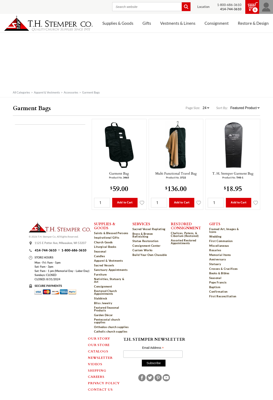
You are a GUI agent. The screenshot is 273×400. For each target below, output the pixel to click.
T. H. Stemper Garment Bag (232, 173)
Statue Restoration (145, 240)
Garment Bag (119, 173)
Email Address (153, 348)
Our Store (99, 344)
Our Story (99, 338)
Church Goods (103, 242)
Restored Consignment (186, 225)
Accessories (71, 92)
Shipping (97, 370)
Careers (96, 376)
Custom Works (142, 250)
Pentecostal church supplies (107, 321)
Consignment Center (146, 245)
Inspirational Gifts (106, 237)
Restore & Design (253, 23)
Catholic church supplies (111, 331)
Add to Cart (124, 202)
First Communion (221, 240)
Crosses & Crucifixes (223, 268)
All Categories (21, 92)
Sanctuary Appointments (111, 269)
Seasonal (100, 251)
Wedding (215, 236)
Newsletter (100, 357)
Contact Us (100, 389)
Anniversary (217, 259)
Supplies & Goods (117, 23)
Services (141, 223)
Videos (95, 364)
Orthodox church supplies (111, 327)
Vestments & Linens (177, 23)
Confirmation (218, 291)
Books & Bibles (219, 273)
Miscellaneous (219, 245)
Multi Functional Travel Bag (176, 173)
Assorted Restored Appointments (183, 242)
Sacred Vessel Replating (149, 229)
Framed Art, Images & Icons (224, 230)
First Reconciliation (222, 296)
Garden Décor (103, 315)
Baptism (215, 287)
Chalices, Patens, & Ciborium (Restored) (185, 234)
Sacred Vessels (104, 265)
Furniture (100, 274)
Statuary (215, 264)
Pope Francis (218, 282)
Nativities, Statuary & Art (109, 280)
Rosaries (215, 250)
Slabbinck (100, 298)
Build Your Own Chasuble (149, 254)
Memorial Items (220, 254)
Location (203, 7)
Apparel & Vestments (47, 92)
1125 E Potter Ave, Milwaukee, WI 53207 (60, 242)
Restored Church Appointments (105, 292)
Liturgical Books (105, 246)
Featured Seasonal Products (106, 309)
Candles (99, 256)
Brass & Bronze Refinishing (142, 235)
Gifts (146, 23)
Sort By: (222, 108)
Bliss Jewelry (103, 303)
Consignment (217, 23)
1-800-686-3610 (229, 5)
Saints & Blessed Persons (111, 233)
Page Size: (193, 108)
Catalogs (98, 351)
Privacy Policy (104, 383)
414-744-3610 (46, 250)
